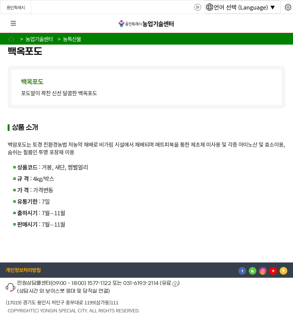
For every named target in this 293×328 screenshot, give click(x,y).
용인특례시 (15, 7)
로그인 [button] (280, 24)
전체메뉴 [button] (13, 23)
